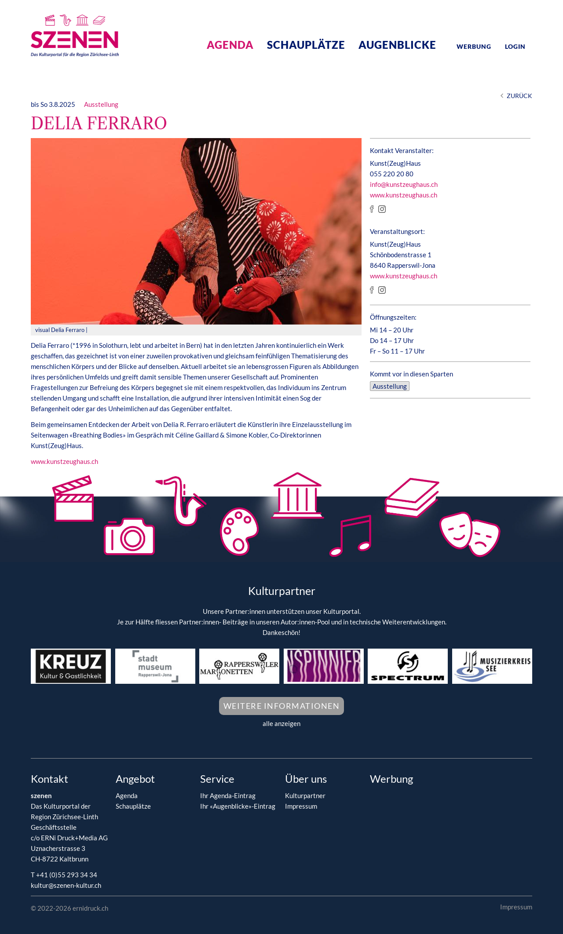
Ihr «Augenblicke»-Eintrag (237, 806)
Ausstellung (101, 104)
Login (515, 46)
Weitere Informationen (281, 706)
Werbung (474, 46)
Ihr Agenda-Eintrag (228, 795)
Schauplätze (306, 44)
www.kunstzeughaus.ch (64, 461)
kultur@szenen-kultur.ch (66, 885)
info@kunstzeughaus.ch (404, 184)
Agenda (230, 44)
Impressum (301, 806)
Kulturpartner (305, 795)
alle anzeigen (281, 723)
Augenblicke (397, 44)
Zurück (519, 95)
